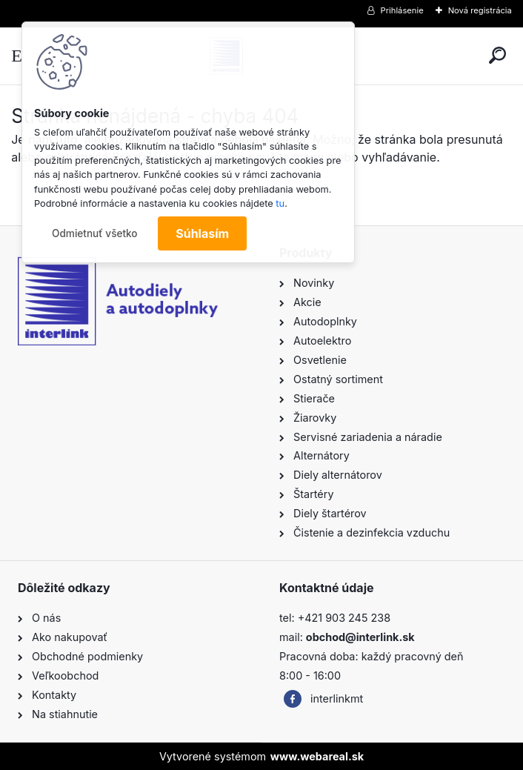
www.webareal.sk (317, 756)
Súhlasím (202, 233)
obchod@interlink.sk (360, 637)
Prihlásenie (402, 10)
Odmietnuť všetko (95, 233)
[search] (497, 55)
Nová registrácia (480, 10)
